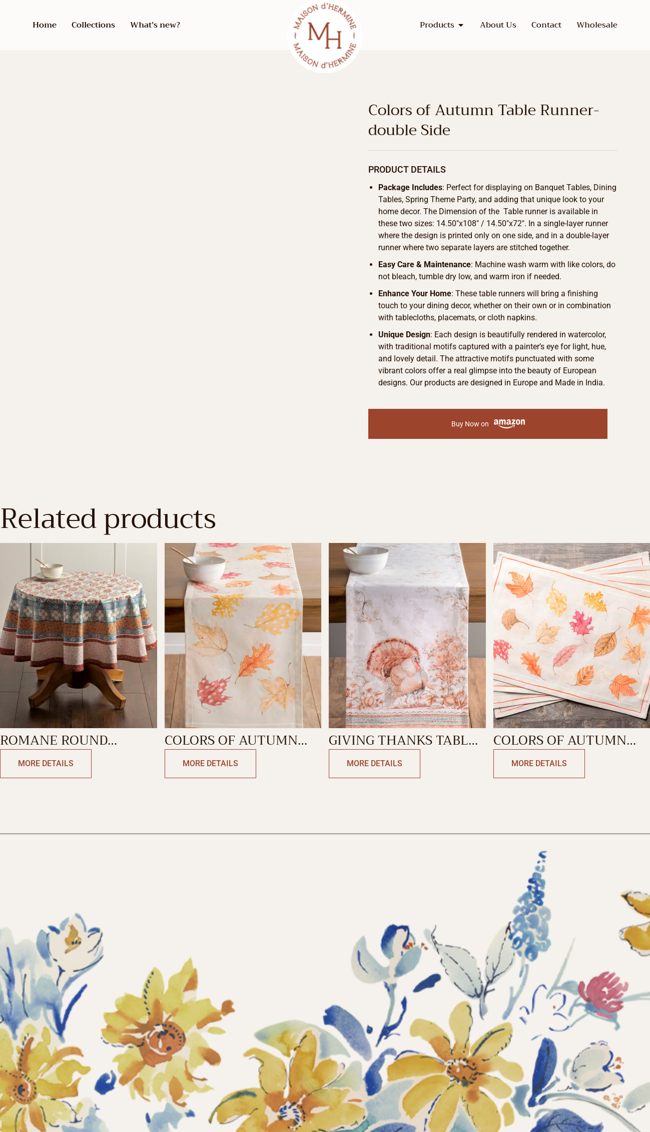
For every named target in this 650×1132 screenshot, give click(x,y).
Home (45, 25)
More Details (46, 763)
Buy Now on (488, 424)
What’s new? (155, 25)
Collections (93, 25)
